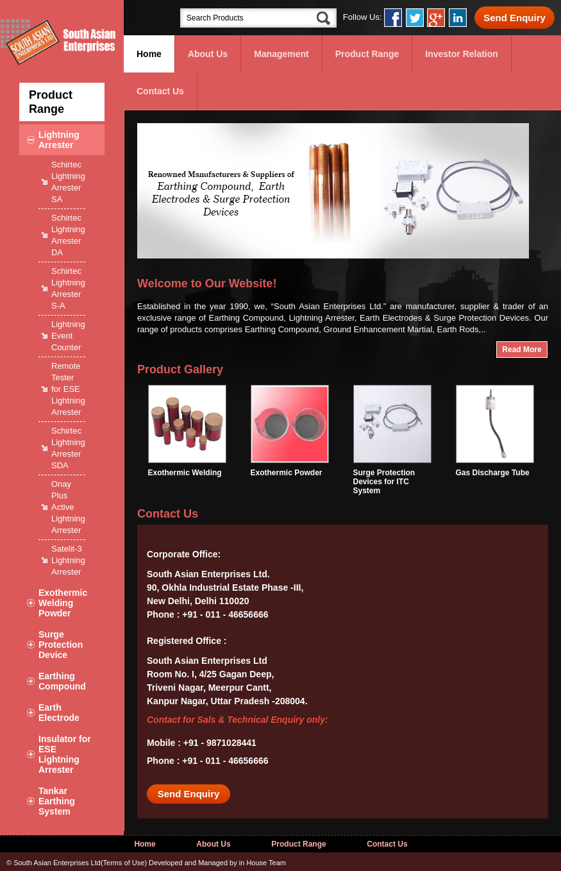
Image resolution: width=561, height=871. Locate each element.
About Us (208, 54)
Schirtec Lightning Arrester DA (68, 235)
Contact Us (160, 91)
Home (149, 54)
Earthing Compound (62, 681)
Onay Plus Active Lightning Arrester (68, 507)
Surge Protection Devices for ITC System (392, 477)
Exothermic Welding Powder (62, 603)
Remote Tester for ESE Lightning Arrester (68, 389)
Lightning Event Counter (68, 335)
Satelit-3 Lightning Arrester (68, 560)
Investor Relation (461, 54)
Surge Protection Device (60, 644)
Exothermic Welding (187, 468)
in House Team (262, 863)
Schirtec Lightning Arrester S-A (68, 288)
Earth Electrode (59, 712)
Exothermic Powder (290, 468)
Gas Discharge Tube (495, 468)
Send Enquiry (514, 17)
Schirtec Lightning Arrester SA (68, 182)
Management (281, 54)
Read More (521, 349)
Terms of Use (124, 863)
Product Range (367, 54)
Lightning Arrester (59, 140)
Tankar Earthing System (56, 801)
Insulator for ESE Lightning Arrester (64, 754)
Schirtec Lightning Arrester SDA (68, 448)
